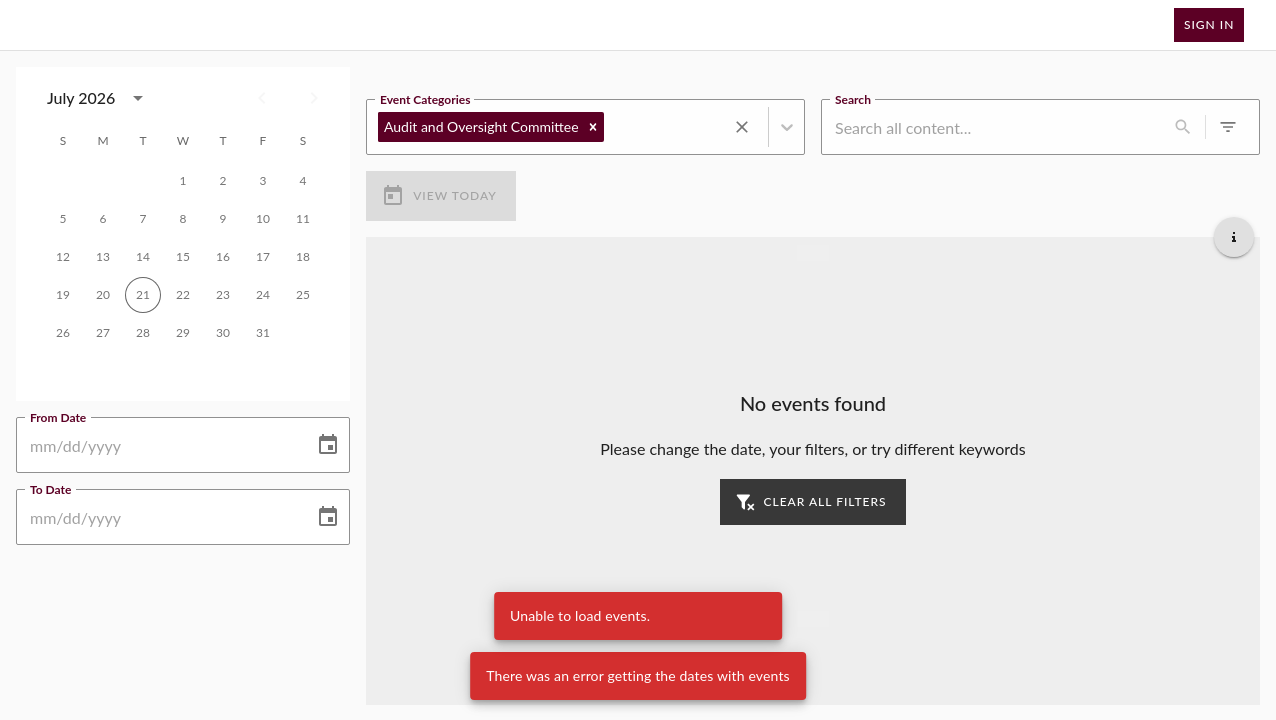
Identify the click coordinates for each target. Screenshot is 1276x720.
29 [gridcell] (183, 333)
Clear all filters (812, 501)
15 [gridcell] (183, 257)
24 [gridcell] (263, 295)
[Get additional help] (1234, 236)
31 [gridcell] (263, 333)
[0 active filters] (1228, 127)
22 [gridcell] (183, 295)
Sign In (1209, 25)
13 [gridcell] (103, 257)
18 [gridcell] (303, 257)
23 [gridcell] (223, 295)
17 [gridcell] (263, 257)
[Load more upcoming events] (813, 618)
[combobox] (101, 98)
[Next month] (314, 98)
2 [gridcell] (223, 181)
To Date (50, 488)
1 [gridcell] (183, 181)
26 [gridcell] (63, 333)
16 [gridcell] (223, 257)
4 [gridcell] (303, 181)
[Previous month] (262, 98)
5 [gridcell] (63, 219)
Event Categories (425, 98)
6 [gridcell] (103, 219)
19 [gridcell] (63, 295)
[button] (593, 127)
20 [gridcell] (103, 295)
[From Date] (158, 445)
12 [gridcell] (63, 257)
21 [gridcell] (143, 295)
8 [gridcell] (183, 219)
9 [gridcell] (223, 219)
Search (853, 98)
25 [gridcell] (303, 295)
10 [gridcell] (263, 219)
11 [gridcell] (303, 219)
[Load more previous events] (813, 252)
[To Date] (158, 517)
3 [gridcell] (263, 181)
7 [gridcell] (143, 219)
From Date (58, 416)
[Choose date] (328, 445)
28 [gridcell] (143, 333)
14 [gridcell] (143, 257)
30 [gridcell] (223, 333)
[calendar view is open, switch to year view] (138, 98)
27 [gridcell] (103, 333)
